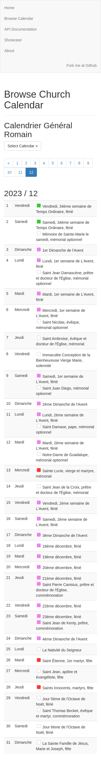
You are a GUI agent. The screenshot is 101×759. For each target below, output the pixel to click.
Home (9, 8)
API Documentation (20, 29)
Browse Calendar (18, 18)
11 (20, 172)
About (9, 51)
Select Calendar (23, 146)
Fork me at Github (82, 65)
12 (31, 172)
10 (9, 172)
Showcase (13, 40)
